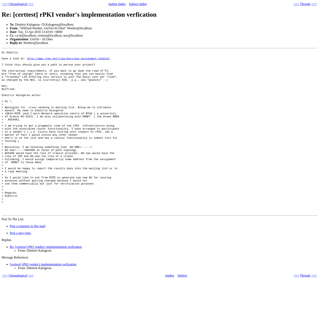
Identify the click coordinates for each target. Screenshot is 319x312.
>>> (31, 4)
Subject (182, 308)
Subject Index (138, 4)
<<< (5, 4)
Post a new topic (20, 265)
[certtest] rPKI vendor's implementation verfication (43, 296)
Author (169, 308)
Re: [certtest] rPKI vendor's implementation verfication (46, 279)
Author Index (117, 4)
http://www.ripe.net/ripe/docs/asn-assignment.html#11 (68, 60)
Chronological (18, 4)
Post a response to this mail (27, 258)
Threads (305, 4)
